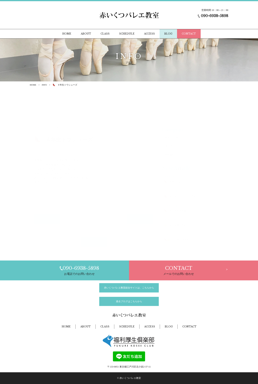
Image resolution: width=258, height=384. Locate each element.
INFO (44, 85)
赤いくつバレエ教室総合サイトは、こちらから (129, 287)
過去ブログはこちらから (129, 301)
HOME (33, 85)
